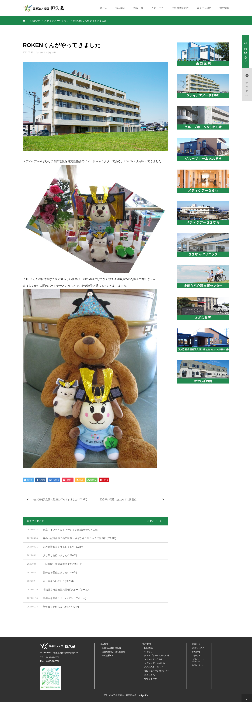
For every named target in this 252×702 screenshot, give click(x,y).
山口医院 (148, 648)
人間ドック (157, 7)
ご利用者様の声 (180, 7)
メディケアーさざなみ (154, 663)
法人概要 (120, 7)
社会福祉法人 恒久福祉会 (113, 651)
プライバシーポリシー (198, 660)
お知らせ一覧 (154, 521)
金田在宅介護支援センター (156, 671)
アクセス (196, 655)
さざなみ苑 (149, 675)
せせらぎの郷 (150, 678)
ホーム (103, 7)
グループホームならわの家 (156, 655)
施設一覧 (138, 7)
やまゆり (148, 651)
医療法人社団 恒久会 (111, 648)
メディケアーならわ (153, 659)
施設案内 (146, 644)
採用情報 (224, 7)
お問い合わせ (198, 665)
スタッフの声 (204, 7)
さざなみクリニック (153, 667)
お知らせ (196, 644)
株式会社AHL (108, 655)
